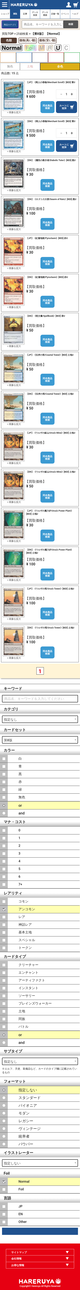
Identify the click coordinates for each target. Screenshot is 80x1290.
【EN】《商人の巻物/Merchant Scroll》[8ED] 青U (50, 121)
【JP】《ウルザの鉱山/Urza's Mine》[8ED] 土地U (50, 433)
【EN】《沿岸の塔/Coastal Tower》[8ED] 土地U (50, 394)
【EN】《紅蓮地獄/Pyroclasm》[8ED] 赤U (47, 277)
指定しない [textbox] (12, 1163)
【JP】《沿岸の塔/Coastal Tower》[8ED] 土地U (50, 355)
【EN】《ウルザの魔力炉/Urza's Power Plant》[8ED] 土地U (49, 551)
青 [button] (24, 57)
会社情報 (16, 1258)
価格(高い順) (27, 40)
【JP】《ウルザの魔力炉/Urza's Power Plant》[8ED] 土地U (49, 512)
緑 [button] (72, 57)
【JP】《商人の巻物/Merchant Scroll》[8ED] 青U (50, 82)
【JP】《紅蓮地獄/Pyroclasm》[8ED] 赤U (47, 238)
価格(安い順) (47, 40)
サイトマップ (19, 1252)
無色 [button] (10, 66)
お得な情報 (17, 1265)
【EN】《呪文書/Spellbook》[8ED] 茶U (45, 316)
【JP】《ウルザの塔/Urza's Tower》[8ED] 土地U (50, 588)
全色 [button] (60, 66)
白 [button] (8, 57)
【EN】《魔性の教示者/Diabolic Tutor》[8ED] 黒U (51, 160)
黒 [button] (40, 57)
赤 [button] (56, 57)
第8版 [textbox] (8, 740)
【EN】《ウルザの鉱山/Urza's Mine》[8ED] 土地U (50, 472)
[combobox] (40, 719)
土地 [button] (30, 66)
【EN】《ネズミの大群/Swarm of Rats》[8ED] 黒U (51, 199)
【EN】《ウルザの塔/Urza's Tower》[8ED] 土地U (50, 627)
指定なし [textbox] (10, 719)
